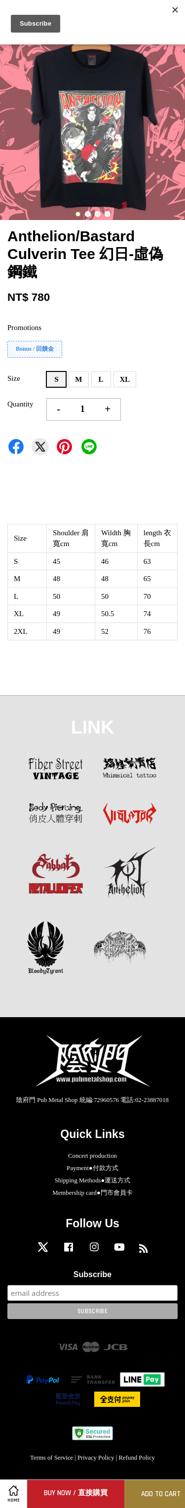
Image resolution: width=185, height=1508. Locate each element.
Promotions (24, 327)
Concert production (92, 1155)
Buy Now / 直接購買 (76, 1493)
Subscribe (92, 1274)
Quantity (20, 404)
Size (13, 378)
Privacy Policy (95, 1457)
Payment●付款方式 (92, 1168)
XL (125, 379)
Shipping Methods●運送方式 (93, 1180)
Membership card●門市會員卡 (92, 1192)
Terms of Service (51, 1457)
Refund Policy (137, 1457)
